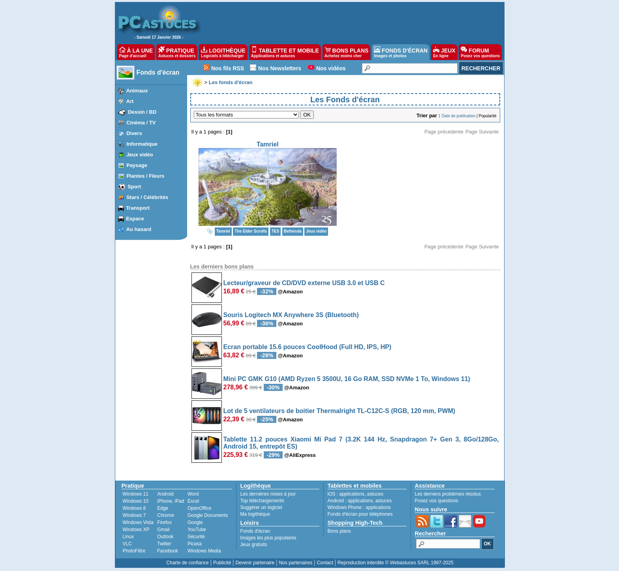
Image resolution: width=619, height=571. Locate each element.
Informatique (142, 144)
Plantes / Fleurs (145, 176)
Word (193, 494)
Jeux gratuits (253, 544)
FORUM (480, 52)
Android (165, 494)
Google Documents (208, 515)
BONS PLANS (347, 52)
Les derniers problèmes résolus (448, 494)
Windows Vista (138, 522)
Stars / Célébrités (147, 197)
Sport (134, 187)
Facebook (167, 551)
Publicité (222, 562)
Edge (162, 508)
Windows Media (204, 551)
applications (352, 494)
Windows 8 (134, 508)
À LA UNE (136, 52)
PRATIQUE (177, 52)
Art (130, 101)
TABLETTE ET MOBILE (285, 52)
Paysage (136, 165)
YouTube (197, 529)
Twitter (164, 544)
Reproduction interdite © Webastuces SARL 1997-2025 (396, 562)
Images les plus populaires (268, 538)
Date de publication (459, 116)
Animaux (137, 91)
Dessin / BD (142, 112)
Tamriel (268, 144)
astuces (375, 494)
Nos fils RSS (227, 68)
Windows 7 (134, 515)
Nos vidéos (331, 68)
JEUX (444, 52)
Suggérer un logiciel (261, 507)
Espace (135, 219)
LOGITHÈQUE (223, 52)
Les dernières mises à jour (268, 494)
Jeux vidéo (139, 155)
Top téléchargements (262, 500)
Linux (128, 536)
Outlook (165, 536)
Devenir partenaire (255, 562)
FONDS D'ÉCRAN (401, 52)
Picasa (195, 544)
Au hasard (139, 229)
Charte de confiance (187, 562)
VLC (127, 544)
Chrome (165, 515)
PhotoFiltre (134, 551)
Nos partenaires (295, 562)
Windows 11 (135, 494)
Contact (325, 562)
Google (195, 522)
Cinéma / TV (141, 123)
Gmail (163, 529)
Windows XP (136, 529)
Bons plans (339, 531)
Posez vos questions (436, 500)
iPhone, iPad (170, 501)
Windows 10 (135, 501)
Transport (138, 208)
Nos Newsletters (279, 68)
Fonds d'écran (158, 72)
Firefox (164, 522)
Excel (193, 501)
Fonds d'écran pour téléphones (360, 514)
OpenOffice (199, 508)
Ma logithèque (255, 514)
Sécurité (196, 536)
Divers (134, 133)
